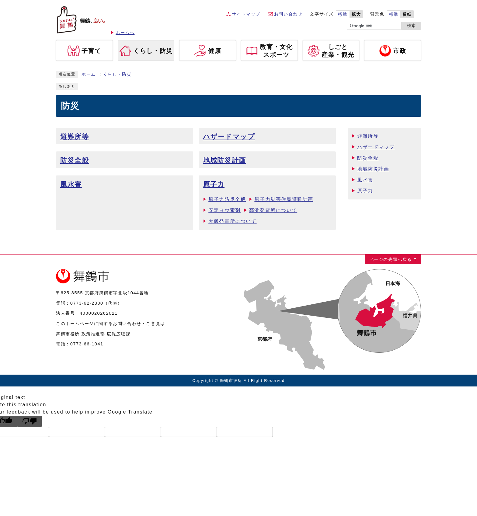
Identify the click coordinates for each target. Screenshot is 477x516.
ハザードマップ (229, 136)
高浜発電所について (273, 210)
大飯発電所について (232, 221)
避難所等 (74, 136)
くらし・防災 (117, 74)
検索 (411, 25)
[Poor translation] (29, 421)
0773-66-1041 (86, 343)
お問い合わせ (288, 14)
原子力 (214, 184)
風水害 (71, 184)
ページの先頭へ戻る (390, 259)
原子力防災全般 (227, 199)
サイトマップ (246, 14)
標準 (342, 14)
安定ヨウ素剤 (224, 210)
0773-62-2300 (86, 303)
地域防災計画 (224, 160)
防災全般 (74, 160)
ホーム (89, 74)
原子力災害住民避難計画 (283, 199)
